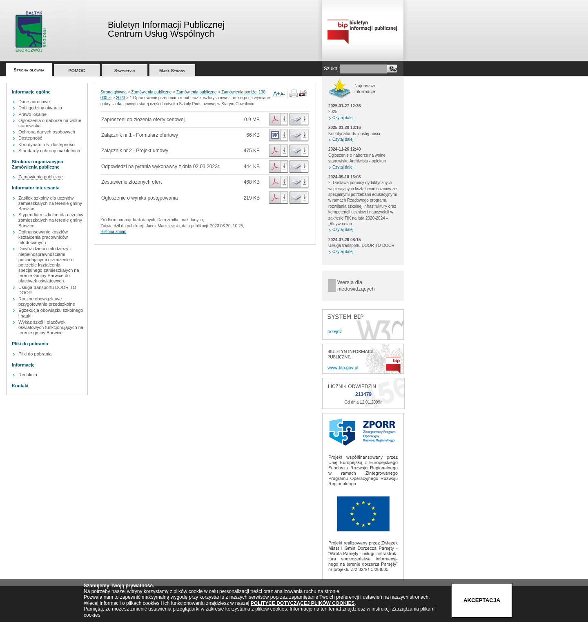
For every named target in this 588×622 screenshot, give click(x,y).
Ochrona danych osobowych (46, 131)
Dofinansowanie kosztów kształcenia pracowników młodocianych (43, 237)
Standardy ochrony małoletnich (49, 150)
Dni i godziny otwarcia (40, 107)
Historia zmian (113, 231)
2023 (120, 98)
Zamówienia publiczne (40, 176)
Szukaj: (332, 68)
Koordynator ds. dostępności (46, 144)
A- (283, 93)
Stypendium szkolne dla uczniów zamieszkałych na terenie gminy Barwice (50, 220)
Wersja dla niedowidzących (356, 285)
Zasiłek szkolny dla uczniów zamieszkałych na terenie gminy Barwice (50, 203)
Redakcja (27, 374)
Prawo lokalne (32, 114)
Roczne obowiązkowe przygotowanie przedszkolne (46, 301)
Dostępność (30, 138)
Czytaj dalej (343, 118)
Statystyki (124, 70)
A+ (277, 93)
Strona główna (28, 69)
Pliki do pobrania (34, 353)
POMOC (76, 70)
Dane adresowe (34, 101)
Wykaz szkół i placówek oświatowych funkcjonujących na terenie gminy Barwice (50, 327)
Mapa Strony (172, 70)
